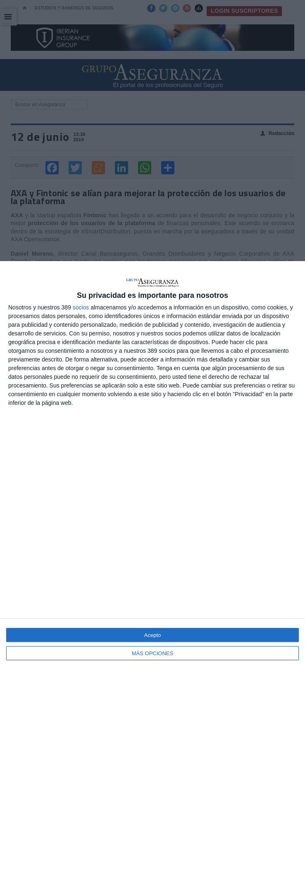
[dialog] (152, 565)
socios (81, 307)
